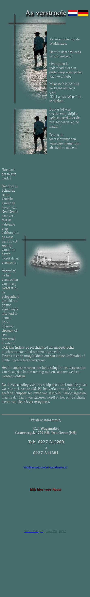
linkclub (51, 531)
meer (62, 531)
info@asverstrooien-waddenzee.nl (45, 467)
